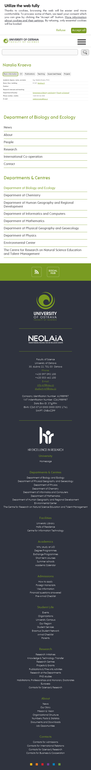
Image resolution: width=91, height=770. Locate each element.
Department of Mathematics (24, 221)
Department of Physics (20, 235)
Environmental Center (19, 242)
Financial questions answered (45, 593)
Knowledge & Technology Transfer (45, 658)
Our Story (45, 707)
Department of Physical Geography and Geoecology (41, 228)
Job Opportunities (45, 726)
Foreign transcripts (45, 585)
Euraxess (45, 684)
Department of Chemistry (22, 195)
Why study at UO (45, 547)
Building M (41, 83)
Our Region (45, 623)
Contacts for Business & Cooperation (45, 753)
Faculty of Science (63, 93)
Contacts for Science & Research (45, 687)
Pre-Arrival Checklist (45, 596)
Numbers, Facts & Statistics (45, 718)
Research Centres (45, 662)
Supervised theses (54, 74)
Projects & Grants (45, 665)
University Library (45, 523)
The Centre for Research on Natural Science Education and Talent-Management (42, 252)
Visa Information (45, 589)
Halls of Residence (45, 527)
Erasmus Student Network (45, 631)
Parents (45, 638)
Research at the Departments (45, 673)
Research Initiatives (45, 654)
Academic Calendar (45, 565)
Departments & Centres (27, 178)
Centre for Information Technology (45, 531)
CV (21, 74)
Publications (30, 74)
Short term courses (45, 558)
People (8, 142)
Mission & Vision (45, 711)
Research (10, 149)
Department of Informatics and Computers (34, 213)
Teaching (41, 74)
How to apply (45, 582)
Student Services (45, 627)
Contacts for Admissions (45, 742)
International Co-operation (23, 156)
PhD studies (45, 676)
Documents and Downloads (46, 722)
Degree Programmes (45, 550)
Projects (67, 74)
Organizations (45, 616)
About (8, 135)
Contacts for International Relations (45, 746)
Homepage (46, 461)
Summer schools (45, 561)
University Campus (45, 620)
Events (45, 612)
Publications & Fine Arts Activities (45, 669)
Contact (9, 164)
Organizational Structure (45, 715)
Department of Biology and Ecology (44, 93)
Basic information (10, 74)
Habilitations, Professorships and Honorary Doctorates (45, 680)
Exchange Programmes (45, 554)
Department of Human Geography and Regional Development (39, 204)
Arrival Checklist (45, 634)
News (8, 127)
